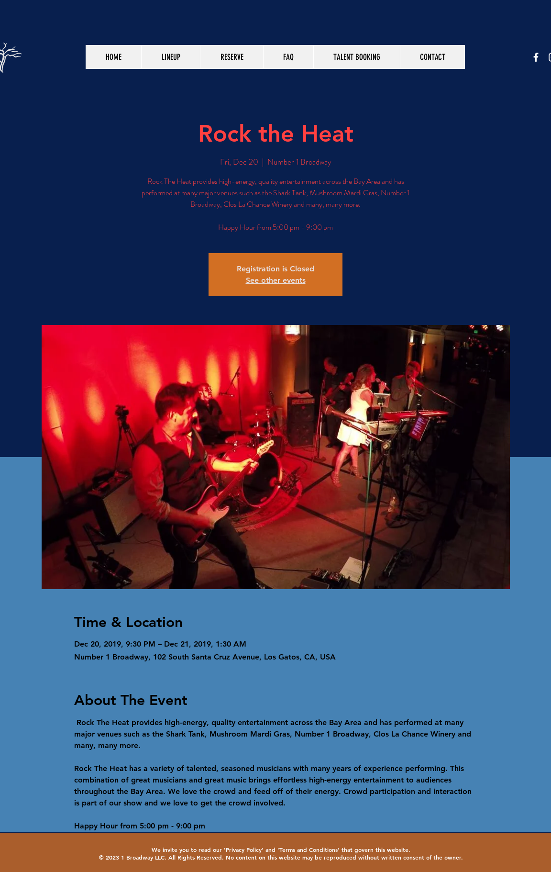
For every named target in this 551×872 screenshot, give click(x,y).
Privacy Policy (244, 849)
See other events (276, 280)
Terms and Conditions (308, 849)
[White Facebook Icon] (536, 57)
